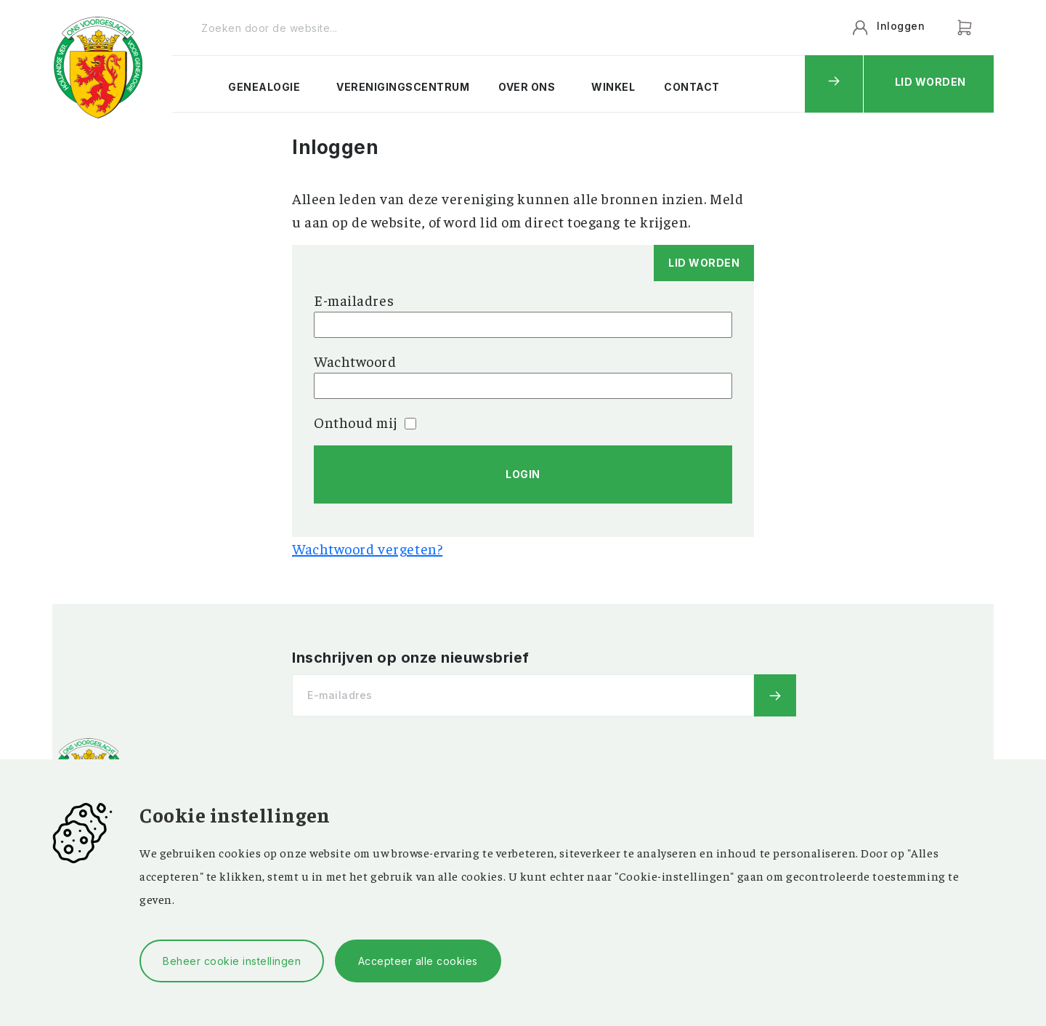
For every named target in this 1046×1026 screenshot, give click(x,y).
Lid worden (930, 82)
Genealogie (264, 87)
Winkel (613, 87)
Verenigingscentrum (402, 87)
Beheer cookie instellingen (232, 961)
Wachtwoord (355, 361)
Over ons (526, 87)
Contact (692, 87)
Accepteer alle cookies (418, 961)
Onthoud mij (365, 422)
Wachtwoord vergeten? (367, 548)
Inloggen (901, 26)
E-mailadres (354, 300)
